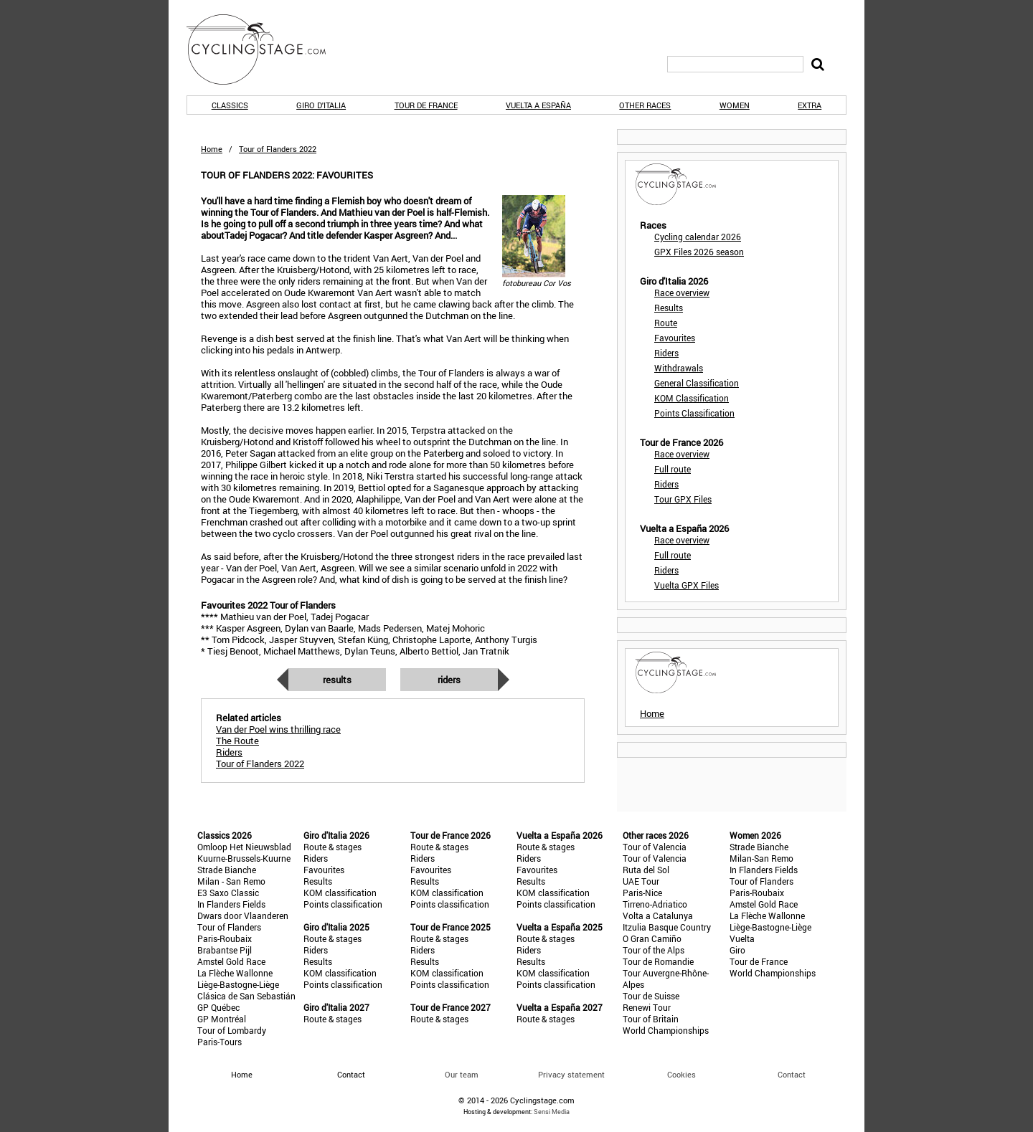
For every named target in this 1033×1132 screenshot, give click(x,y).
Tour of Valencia (655, 846)
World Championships (666, 1030)
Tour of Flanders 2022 (260, 763)
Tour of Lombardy (231, 1030)
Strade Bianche (226, 869)
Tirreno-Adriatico (655, 904)
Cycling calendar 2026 (697, 236)
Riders (449, 679)
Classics (230, 105)
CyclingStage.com (265, 49)
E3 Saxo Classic (228, 892)
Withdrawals (678, 368)
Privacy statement (571, 1074)
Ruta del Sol (646, 869)
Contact (792, 1074)
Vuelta (742, 938)
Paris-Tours (219, 1041)
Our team (461, 1074)
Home (211, 148)
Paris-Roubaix (224, 938)
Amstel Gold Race (231, 961)
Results (337, 679)
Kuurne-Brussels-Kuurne (244, 858)
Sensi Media (552, 1111)
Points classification (342, 904)
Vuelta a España (538, 105)
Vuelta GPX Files (686, 585)
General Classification (696, 383)
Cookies (681, 1074)
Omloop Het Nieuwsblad (244, 846)
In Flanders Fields (231, 904)
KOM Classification (691, 398)
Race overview (681, 292)
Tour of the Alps (653, 950)
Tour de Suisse (651, 996)
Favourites (674, 337)
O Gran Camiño (652, 938)
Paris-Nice (642, 892)
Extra (809, 105)
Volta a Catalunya (658, 915)
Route (665, 322)
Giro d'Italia (321, 105)
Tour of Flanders (229, 927)
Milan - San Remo (231, 881)
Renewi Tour (647, 1007)
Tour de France (426, 105)
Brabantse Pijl (224, 950)
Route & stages (332, 846)
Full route (672, 469)
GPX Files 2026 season (699, 251)
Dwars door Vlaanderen (242, 915)
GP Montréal (221, 1018)
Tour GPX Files (683, 499)
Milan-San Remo (761, 858)
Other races (645, 105)
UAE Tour (641, 881)
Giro (737, 950)
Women (735, 105)
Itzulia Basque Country (667, 927)
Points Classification (694, 413)
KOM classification (340, 892)
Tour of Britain (651, 1018)
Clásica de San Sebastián (246, 996)
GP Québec (218, 1007)
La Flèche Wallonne (235, 973)
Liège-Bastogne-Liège (238, 984)
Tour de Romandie (658, 961)
